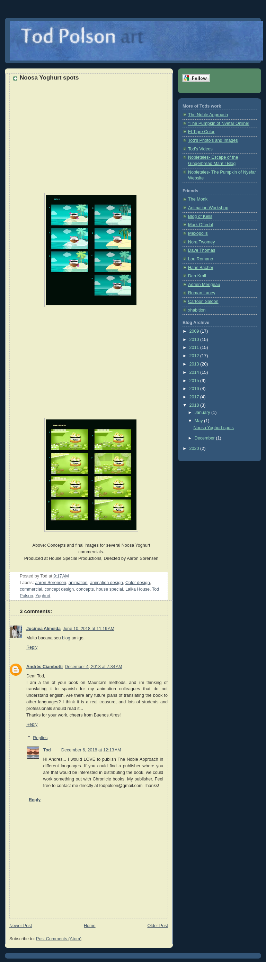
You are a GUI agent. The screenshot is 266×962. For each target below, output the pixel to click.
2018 (195, 405)
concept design (59, 589)
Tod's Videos (200, 149)
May (199, 420)
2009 (195, 331)
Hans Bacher (200, 267)
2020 (195, 448)
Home (90, 925)
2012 (195, 355)
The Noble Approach (208, 114)
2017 (195, 397)
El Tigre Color (201, 131)
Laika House (137, 589)
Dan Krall (197, 276)
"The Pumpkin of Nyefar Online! (218, 123)
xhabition (196, 310)
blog (66, 638)
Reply (31, 647)
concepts (85, 589)
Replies (40, 737)
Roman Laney (201, 292)
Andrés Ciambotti (44, 666)
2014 (195, 372)
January (203, 412)
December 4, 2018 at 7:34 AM (93, 666)
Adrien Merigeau (204, 284)
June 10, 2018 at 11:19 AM (88, 628)
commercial (31, 589)
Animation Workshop (208, 207)
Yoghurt (42, 595)
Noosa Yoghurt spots (214, 427)
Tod (47, 750)
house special (109, 589)
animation (78, 582)
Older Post (157, 925)
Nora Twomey (201, 242)
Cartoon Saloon (203, 301)
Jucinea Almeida (43, 628)
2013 (195, 364)
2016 (195, 388)
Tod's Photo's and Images (213, 140)
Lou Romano (200, 259)
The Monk (197, 199)
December (205, 438)
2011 (195, 347)
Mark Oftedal (200, 224)
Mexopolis (198, 233)
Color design (137, 582)
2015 (195, 380)
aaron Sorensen (50, 582)
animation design (106, 582)
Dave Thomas (201, 250)
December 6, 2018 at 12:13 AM (91, 750)
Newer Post (20, 925)
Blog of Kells (200, 216)
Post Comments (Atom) (58, 938)
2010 (195, 339)
